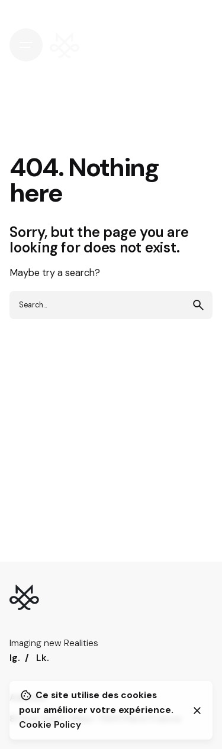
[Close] (197, 710)
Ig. (14, 658)
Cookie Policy (50, 725)
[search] (198, 305)
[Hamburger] (26, 44)
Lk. (42, 658)
